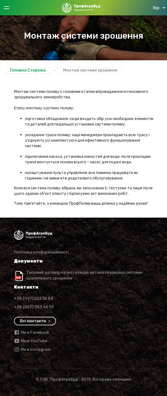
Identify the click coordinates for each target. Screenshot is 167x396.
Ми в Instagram (32, 349)
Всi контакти (33, 321)
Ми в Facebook (31, 332)
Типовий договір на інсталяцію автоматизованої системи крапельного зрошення (84, 275)
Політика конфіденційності (41, 252)
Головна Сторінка (28, 70)
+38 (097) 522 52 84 (33, 298)
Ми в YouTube (30, 341)
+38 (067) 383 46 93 (34, 307)
